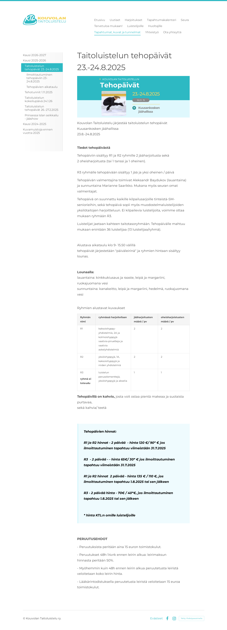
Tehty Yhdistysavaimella (191, 618)
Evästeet (156, 618)
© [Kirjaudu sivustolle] (24, 618)
